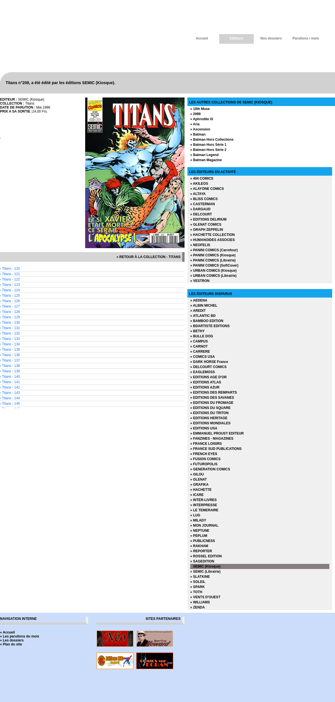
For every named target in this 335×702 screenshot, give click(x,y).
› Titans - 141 (10, 382)
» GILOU (197, 474)
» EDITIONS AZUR (204, 387)
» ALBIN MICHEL (203, 306)
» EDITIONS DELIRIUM (208, 219)
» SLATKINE (200, 577)
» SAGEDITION (202, 561)
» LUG (195, 515)
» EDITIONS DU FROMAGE (211, 403)
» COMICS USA (202, 357)
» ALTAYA (198, 194)
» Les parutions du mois (19, 636)
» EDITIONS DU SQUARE (210, 408)
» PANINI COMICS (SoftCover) (214, 265)
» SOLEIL (197, 582)
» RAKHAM (199, 546)
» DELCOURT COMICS (208, 367)
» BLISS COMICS (204, 199)
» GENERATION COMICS (210, 469)
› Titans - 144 (10, 398)
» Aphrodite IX (201, 119)
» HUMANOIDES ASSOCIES (212, 240)
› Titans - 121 (10, 274)
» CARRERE (200, 352)
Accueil (202, 38)
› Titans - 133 (10, 339)
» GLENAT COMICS (205, 225)
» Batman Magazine (206, 160)
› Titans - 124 (10, 290)
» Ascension (200, 129)
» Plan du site (11, 644)
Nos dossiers (271, 38)
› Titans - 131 (10, 328)
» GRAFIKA (199, 485)
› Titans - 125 (10, 296)
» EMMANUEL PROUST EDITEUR (217, 433)
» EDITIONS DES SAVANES (212, 398)
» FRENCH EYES (203, 454)
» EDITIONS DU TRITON (209, 413)
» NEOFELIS (200, 245)
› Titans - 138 (10, 366)
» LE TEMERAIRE (204, 510)
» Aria (195, 124)
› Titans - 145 (10, 404)
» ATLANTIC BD (202, 316)
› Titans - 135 (10, 350)
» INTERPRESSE (203, 505)
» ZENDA (197, 607)
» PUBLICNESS (202, 541)
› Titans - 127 (10, 306)
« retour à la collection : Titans (148, 257)
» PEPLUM (198, 536)
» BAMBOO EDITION (206, 321)
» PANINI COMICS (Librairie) (213, 260)
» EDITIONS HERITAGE (208, 418)
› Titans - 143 (10, 393)
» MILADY (198, 520)
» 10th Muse (200, 109)
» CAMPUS (199, 341)
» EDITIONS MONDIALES (210, 423)
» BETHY (197, 331)
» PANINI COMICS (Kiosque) (213, 255)
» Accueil (7, 632)
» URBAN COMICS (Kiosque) (213, 271)
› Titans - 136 (10, 355)
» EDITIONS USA (203, 428)
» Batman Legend (204, 155)
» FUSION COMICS (205, 459)
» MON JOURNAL (204, 525)
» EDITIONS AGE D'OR (208, 377)
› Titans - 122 (10, 279)
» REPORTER (201, 551)
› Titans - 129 (10, 317)
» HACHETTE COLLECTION (212, 235)
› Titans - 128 (10, 312)
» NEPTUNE (199, 531)
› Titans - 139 (10, 371)
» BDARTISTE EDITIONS (210, 326)
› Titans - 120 (10, 269)
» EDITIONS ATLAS (205, 382)
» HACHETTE (201, 490)
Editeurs (236, 38)
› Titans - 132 (10, 333)
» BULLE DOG (201, 336)
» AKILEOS (199, 184)
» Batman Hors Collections (212, 140)
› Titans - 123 (10, 285)
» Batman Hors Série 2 (208, 150)
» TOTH (196, 592)
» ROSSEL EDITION (206, 556)
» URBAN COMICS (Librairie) (213, 276)
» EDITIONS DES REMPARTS (213, 392)
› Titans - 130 (10, 323)
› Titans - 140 (10, 377)
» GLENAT (198, 479)
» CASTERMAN (202, 204)
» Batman (198, 134)
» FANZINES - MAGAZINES (211, 439)
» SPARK (197, 587)
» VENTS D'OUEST (205, 597)
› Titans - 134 (10, 344)
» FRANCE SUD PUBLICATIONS (216, 449)
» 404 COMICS (201, 178)
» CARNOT (199, 346)
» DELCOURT (201, 214)
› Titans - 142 (10, 387)
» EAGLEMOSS (202, 372)
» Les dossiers (12, 640)
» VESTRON (200, 281)
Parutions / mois (305, 38)
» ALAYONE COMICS (207, 189)
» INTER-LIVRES (203, 500)
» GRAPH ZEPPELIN (206, 230)
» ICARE (197, 495)
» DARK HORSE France (209, 362)
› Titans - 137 (10, 360)
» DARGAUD (200, 209)
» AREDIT (198, 311)
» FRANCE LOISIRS (206, 444)
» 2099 (195, 114)
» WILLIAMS (200, 602)
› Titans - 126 (10, 301)
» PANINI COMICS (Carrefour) (214, 250)
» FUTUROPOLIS (203, 464)
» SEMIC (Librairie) (205, 572)
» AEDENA (198, 300)
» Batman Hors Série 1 (208, 145)
